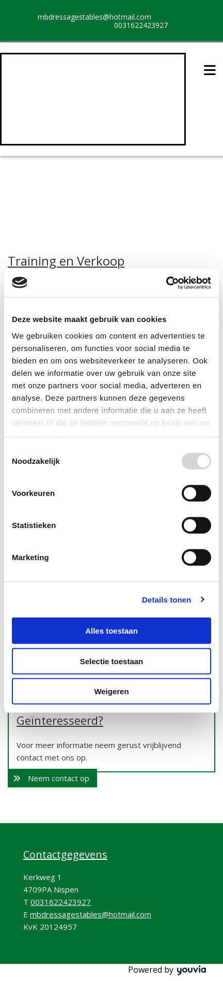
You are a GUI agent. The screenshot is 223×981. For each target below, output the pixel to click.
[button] (52, 778)
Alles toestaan (111, 630)
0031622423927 (141, 25)
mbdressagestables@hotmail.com (94, 17)
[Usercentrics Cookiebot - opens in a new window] (166, 282)
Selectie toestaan (112, 660)
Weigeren (111, 691)
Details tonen (166, 599)
